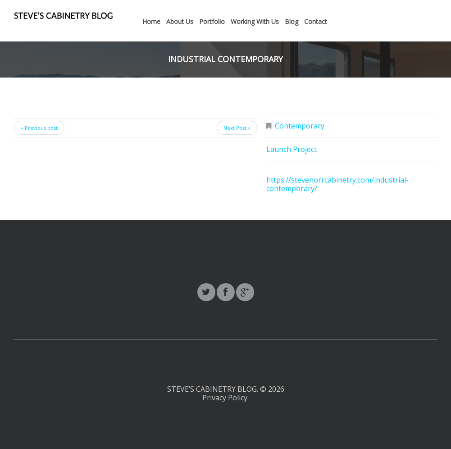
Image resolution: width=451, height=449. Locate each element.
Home (151, 21)
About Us (179, 21)
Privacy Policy (224, 398)
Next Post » (237, 127)
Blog (291, 21)
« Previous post (39, 127)
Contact (315, 21)
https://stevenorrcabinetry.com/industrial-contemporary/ (337, 184)
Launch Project (291, 149)
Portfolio (212, 21)
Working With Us (255, 21)
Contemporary (299, 126)
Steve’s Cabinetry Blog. (213, 389)
